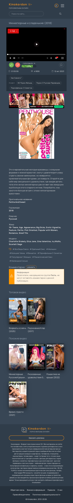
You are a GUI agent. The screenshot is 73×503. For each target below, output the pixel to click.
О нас (60, 490)
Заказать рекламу (37, 438)
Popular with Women (47, 230)
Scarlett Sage (15, 244)
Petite (20, 230)
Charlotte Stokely (17, 241)
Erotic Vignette (53, 227)
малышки (52, 249)
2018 (11, 210)
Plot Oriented (30, 230)
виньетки (32, 253)
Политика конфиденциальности (46, 494)
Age (21, 227)
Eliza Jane (31, 241)
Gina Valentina (44, 241)
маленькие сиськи (19, 261)
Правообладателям (21, 494)
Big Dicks (40, 227)
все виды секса (21, 249)
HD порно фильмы (25, 83)
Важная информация (36, 490)
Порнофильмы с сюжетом (21, 88)
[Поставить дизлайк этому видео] (17, 64)
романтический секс (43, 257)
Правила (51, 490)
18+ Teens (13, 227)
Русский (13, 219)
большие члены (18, 253)
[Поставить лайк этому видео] (11, 64)
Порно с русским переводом (48, 83)
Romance (13, 233)
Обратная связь (17, 490)
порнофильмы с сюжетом (50, 253)
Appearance (29, 227)
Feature (12, 230)
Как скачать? (16, 78)
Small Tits (23, 233)
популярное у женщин (21, 257)
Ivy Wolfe (56, 241)
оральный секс (38, 249)
